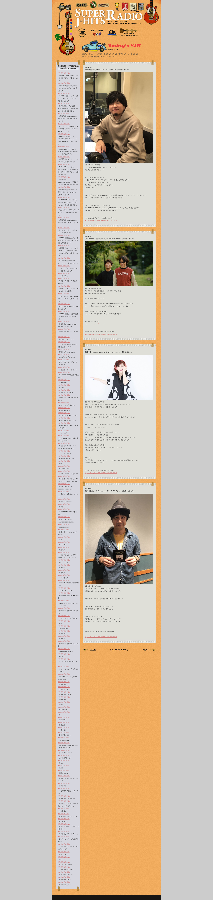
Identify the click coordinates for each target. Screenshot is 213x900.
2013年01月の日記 (64, 732)
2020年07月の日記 (64, 177)
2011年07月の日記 (64, 836)
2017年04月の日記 (64, 435)
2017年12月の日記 (64, 390)
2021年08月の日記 (64, 93)
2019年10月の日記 (64, 258)
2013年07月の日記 (64, 702)
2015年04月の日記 (64, 575)
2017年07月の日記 (64, 418)
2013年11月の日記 (64, 682)
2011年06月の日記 (64, 844)
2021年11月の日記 (64, 73)
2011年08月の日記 (64, 831)
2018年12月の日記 (64, 329)
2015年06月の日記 (64, 565)
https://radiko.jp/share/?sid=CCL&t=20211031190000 (101, 473)
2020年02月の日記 (64, 217)
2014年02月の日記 (64, 659)
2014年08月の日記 (64, 626)
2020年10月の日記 (64, 146)
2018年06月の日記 (64, 359)
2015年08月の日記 (64, 552)
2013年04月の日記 (64, 717)
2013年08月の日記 (64, 697)
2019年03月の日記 (64, 311)
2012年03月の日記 (64, 788)
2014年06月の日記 (64, 636)
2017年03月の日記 (64, 443)
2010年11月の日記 (64, 882)
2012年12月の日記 (64, 737)
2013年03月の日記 (64, 722)
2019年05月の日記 (64, 293)
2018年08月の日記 (64, 349)
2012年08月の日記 (64, 760)
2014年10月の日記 (64, 616)
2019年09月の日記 (64, 265)
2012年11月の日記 (64, 742)
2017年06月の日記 (64, 423)
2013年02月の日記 (64, 727)
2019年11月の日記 (64, 245)
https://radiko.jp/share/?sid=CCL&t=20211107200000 (101, 334)
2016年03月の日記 (64, 509)
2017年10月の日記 (64, 402)
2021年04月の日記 (64, 123)
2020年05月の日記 (64, 197)
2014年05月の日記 (64, 641)
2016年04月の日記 (64, 504)
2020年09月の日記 (64, 156)
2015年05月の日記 (64, 570)
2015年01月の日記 (64, 593)
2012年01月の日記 (64, 801)
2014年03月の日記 (64, 654)
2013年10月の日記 (64, 687)
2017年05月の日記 (64, 430)
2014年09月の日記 (64, 621)
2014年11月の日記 (64, 608)
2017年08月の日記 (64, 413)
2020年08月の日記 (64, 164)
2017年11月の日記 (64, 395)
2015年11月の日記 (64, 537)
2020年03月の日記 (64, 207)
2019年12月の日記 (64, 235)
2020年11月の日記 (64, 134)
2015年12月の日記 (64, 529)
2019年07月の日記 (64, 278)
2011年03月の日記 (64, 862)
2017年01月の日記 (64, 451)
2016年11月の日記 (64, 461)
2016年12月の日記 (64, 456)
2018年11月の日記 (64, 337)
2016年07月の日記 (64, 484)
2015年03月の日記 (64, 580)
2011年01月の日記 (64, 872)
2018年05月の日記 (64, 367)
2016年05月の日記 (64, 499)
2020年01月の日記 (64, 227)
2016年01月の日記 (64, 524)
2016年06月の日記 (64, 491)
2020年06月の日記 (64, 187)
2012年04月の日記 (64, 783)
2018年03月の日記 (64, 380)
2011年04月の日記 (64, 857)
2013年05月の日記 (64, 712)
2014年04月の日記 (64, 649)
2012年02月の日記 (64, 796)
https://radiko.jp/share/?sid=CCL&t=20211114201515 (101, 220)
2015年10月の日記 (64, 542)
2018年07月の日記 (64, 354)
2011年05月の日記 (64, 851)
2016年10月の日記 (64, 466)
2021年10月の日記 (64, 83)
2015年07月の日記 (64, 560)
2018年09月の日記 (64, 342)
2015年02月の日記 (64, 588)
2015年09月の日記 (64, 547)
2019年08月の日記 (64, 273)
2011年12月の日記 (64, 808)
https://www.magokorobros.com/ (94, 324)
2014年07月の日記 (64, 631)
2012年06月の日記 (64, 770)
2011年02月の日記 (64, 867)
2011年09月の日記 (64, 824)
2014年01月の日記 (64, 666)
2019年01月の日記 (64, 321)
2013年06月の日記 (64, 707)
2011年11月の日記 (63, 813)
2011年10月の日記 (64, 819)
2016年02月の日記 (64, 517)
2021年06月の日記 (64, 113)
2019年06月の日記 (64, 286)
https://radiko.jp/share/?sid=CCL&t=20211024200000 (101, 637)
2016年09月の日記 (64, 471)
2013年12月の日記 (64, 674)
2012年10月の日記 (64, 750)
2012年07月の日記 (64, 765)
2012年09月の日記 (64, 755)
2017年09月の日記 (64, 408)
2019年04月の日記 (64, 304)
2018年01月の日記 (64, 385)
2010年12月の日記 (64, 877)
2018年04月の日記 (64, 372)
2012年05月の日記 (64, 775)
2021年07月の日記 (64, 103)
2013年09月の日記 (64, 692)
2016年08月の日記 (64, 476)
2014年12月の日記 (64, 600)
